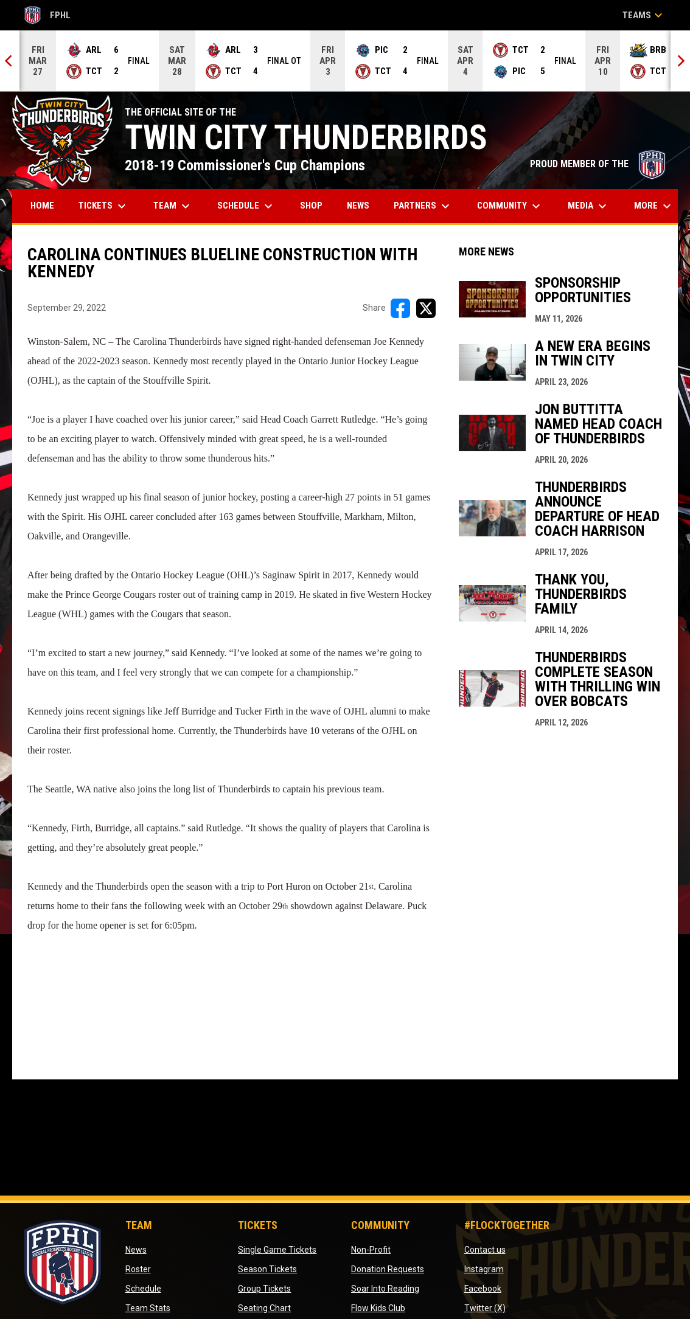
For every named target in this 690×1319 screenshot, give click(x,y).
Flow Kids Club (378, 1308)
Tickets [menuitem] (103, 206)
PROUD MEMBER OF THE (598, 164)
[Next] (680, 60)
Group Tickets (264, 1288)
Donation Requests (387, 1269)
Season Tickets (267, 1269)
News (136, 1250)
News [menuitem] (358, 205)
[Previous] (9, 60)
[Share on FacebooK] (400, 308)
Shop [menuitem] (316, 205)
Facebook (482, 1288)
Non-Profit (371, 1250)
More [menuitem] (654, 206)
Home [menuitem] (42, 205)
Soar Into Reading (385, 1288)
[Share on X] (426, 308)
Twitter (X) (485, 1308)
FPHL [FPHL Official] (47, 15)
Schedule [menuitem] (246, 206)
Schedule (143, 1288)
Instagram (484, 1269)
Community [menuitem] (510, 206)
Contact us (485, 1250)
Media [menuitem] (589, 206)
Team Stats (147, 1308)
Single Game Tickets (277, 1250)
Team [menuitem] (173, 206)
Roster (138, 1269)
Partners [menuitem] (423, 206)
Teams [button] (644, 15)
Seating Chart (264, 1308)
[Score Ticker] (345, 60)
